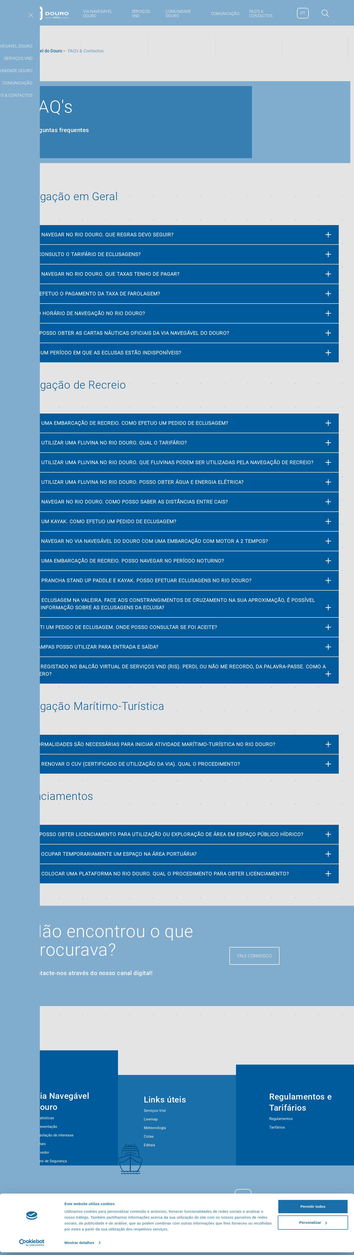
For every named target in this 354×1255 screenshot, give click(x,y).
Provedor (41, 1152)
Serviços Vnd (154, 1110)
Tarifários (277, 1127)
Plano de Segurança (50, 1161)
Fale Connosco (254, 955)
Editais (40, 1144)
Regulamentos (281, 1119)
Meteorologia (155, 1128)
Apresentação (45, 1126)
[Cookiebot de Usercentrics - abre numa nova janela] (31, 1245)
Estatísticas (44, 1118)
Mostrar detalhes (79, 1245)
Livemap (151, 1119)
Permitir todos (312, 1209)
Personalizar (313, 1225)
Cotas (149, 1136)
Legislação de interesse (54, 1135)
